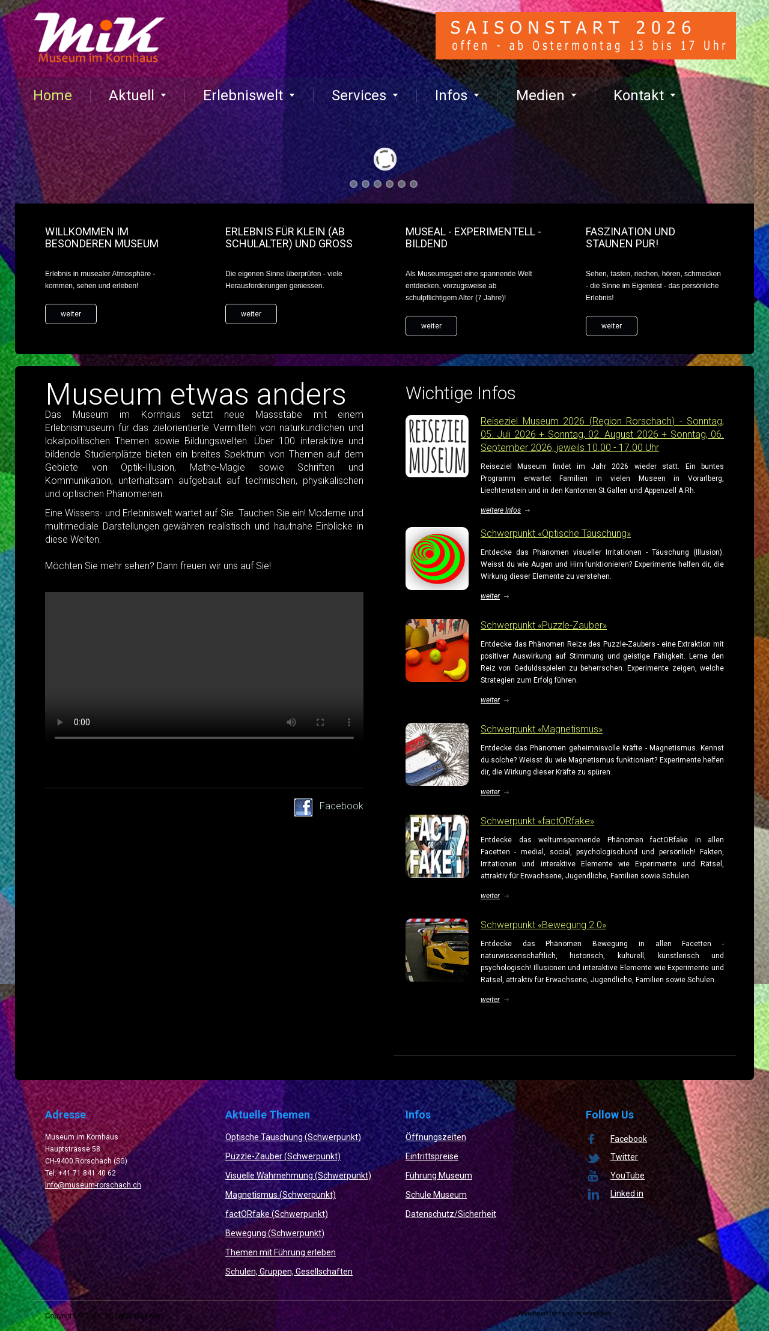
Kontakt (644, 95)
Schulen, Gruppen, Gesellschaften (289, 1271)
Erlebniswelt (249, 95)
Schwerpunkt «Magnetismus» (542, 729)
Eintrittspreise (432, 1156)
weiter (71, 314)
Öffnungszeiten (436, 1137)
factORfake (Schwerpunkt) (276, 1214)
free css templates (585, 1313)
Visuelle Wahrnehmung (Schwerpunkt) (298, 1175)
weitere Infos (501, 510)
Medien (546, 95)
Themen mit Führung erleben (280, 1252)
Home (52, 95)
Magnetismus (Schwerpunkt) (280, 1195)
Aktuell (137, 95)
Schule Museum (436, 1195)
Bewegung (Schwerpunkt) (274, 1233)
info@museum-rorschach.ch (93, 1185)
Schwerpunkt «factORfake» (537, 821)
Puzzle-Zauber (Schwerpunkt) (283, 1156)
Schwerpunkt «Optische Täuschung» (556, 533)
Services (365, 95)
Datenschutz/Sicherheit (451, 1214)
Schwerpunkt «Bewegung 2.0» (543, 925)
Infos (457, 95)
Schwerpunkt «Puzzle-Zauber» (544, 625)
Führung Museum (439, 1175)
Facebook (341, 806)
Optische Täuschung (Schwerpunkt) (293, 1137)
